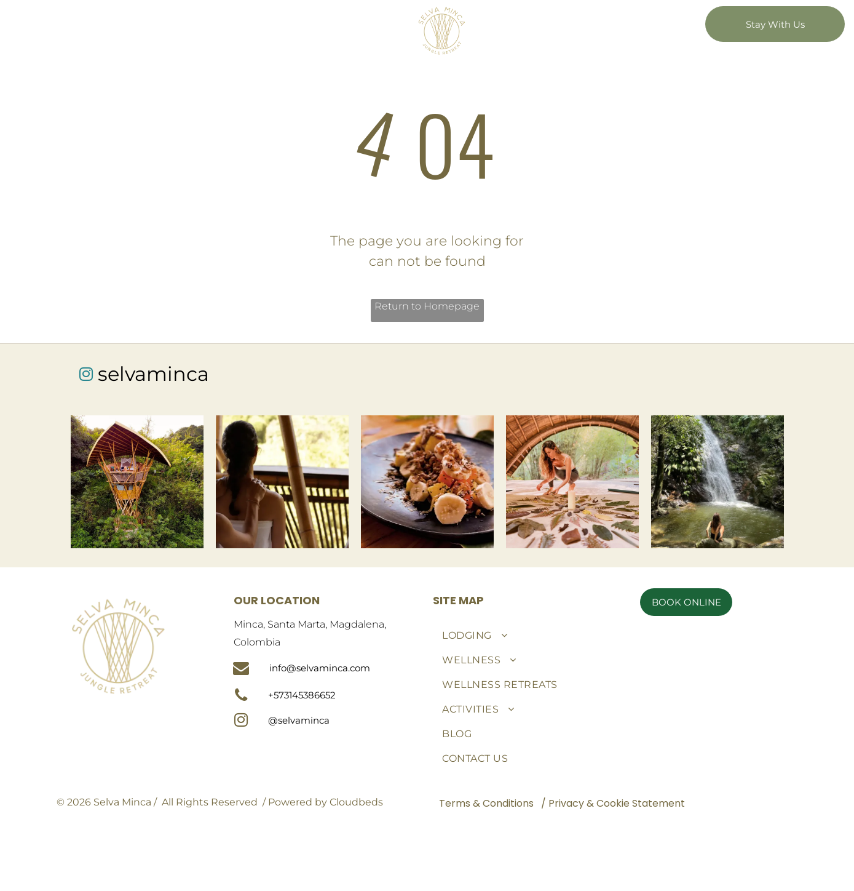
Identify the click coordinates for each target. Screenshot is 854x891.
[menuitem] (287, 17)
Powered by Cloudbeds (325, 802)
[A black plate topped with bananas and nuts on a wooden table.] (427, 481)
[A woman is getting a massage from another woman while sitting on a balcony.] (282, 481)
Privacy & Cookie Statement (616, 803)
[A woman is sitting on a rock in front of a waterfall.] (717, 481)
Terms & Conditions (486, 803)
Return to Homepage (427, 306)
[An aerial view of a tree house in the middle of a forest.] (137, 481)
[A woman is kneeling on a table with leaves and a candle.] (572, 481)
